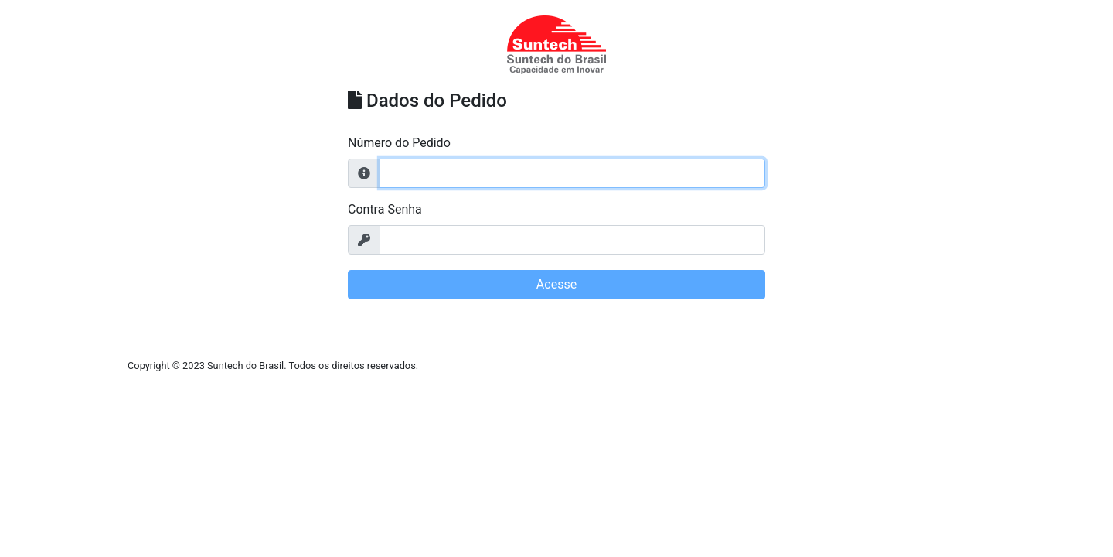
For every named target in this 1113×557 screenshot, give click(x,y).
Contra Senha (385, 209)
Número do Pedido (399, 142)
